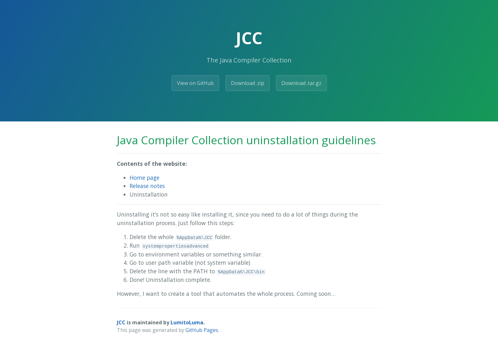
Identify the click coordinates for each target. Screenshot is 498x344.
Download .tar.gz (301, 83)
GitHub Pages (201, 330)
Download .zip (247, 83)
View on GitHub (195, 83)
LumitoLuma (187, 322)
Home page (144, 177)
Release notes (147, 186)
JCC (121, 322)
